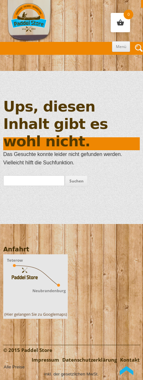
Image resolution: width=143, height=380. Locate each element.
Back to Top (126, 370)
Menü (121, 46)
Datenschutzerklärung (89, 359)
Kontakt (130, 359)
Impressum (45, 359)
